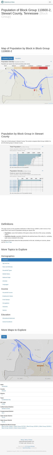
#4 (42, 170)
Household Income (7, 292)
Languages (5, 284)
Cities (4, 336)
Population (18, 58)
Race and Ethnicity (7, 267)
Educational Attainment (9, 318)
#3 (42, 146)
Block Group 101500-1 (33, 426)
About (22, 439)
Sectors (5, 310)
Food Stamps (6, 299)
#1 (51, 61)
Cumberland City (6, 399)
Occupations (6, 303)
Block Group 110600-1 (8, 426)
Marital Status (6, 274)
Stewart (4, 390)
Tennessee (4, 386)
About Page (8, 242)
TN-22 (3, 417)
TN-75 (3, 422)
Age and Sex (6, 263)
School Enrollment (7, 321)
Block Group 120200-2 (8, 428)
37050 (3, 404)
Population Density (7, 58)
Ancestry (5, 281)
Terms (26, 439)
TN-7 (3, 413)
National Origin (6, 277)
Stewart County (6, 408)
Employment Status (8, 296)
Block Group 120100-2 (45, 426)
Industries (5, 306)
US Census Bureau (30, 446)
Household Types (7, 270)
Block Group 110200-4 (20, 428)
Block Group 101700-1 (20, 426)
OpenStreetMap (26, 448)
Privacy (30, 439)
